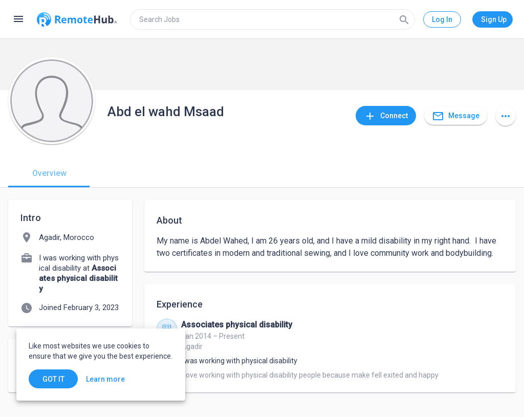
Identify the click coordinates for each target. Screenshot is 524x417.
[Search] (404, 19)
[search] (272, 19)
